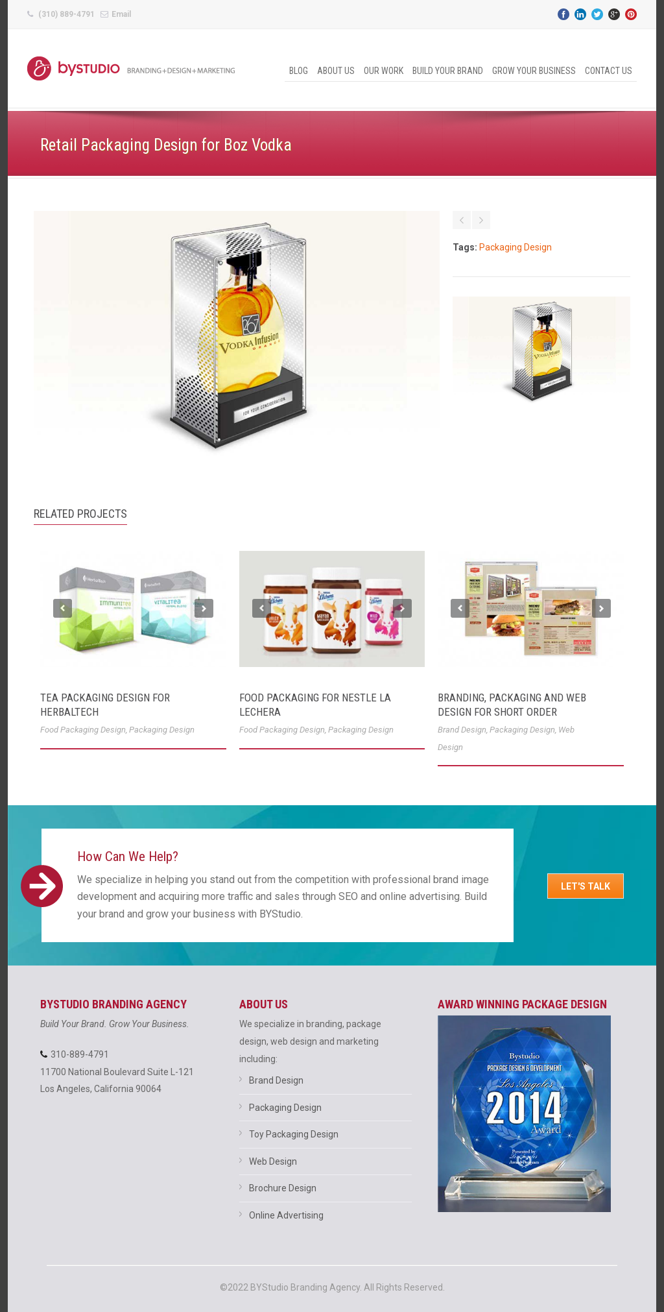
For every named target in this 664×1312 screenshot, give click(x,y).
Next (204, 608)
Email (121, 14)
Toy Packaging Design (293, 1134)
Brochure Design (282, 1188)
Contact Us (608, 71)
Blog (298, 71)
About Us (336, 71)
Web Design (273, 1161)
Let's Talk (585, 886)
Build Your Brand (447, 71)
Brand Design (462, 730)
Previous (62, 608)
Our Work (383, 71)
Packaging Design (515, 247)
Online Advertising (286, 1215)
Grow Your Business (534, 71)
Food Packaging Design (83, 730)
